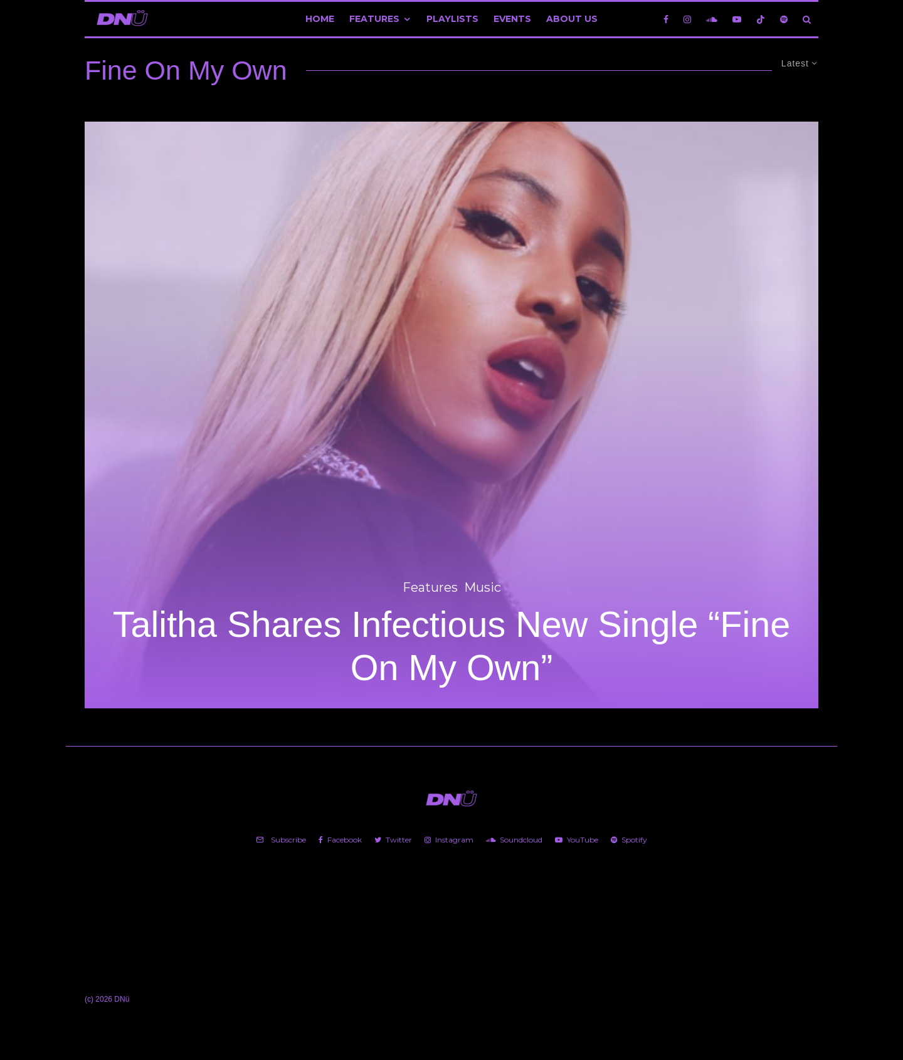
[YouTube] (737, 19)
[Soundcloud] (712, 19)
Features (374, 18)
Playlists (452, 18)
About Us (572, 18)
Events (512, 18)
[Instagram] (687, 19)
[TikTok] (761, 19)
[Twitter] (393, 840)
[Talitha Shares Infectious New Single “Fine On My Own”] (451, 415)
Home (319, 18)
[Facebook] (666, 19)
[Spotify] (784, 19)
